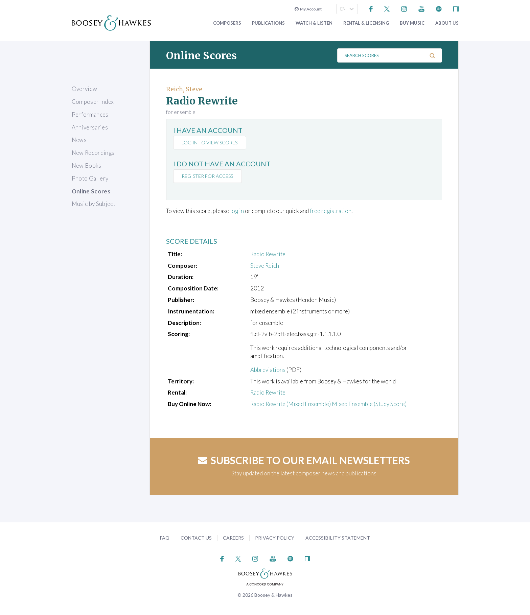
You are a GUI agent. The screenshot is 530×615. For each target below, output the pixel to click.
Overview (84, 88)
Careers (233, 538)
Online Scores (91, 191)
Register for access (207, 176)
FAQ (164, 538)
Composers (227, 23)
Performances (90, 114)
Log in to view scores (210, 142)
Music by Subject (93, 203)
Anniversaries (90, 127)
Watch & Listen (314, 23)
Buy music (412, 23)
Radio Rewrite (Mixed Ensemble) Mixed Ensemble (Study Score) (328, 403)
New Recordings (93, 152)
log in (237, 210)
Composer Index (93, 101)
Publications (268, 23)
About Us (447, 23)
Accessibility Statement (337, 538)
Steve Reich (264, 265)
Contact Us (196, 538)
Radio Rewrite (267, 254)
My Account (308, 8)
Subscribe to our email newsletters (304, 460)
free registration (330, 210)
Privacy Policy (274, 538)
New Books (86, 165)
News (79, 139)
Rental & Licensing (366, 23)
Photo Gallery (90, 178)
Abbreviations (267, 369)
